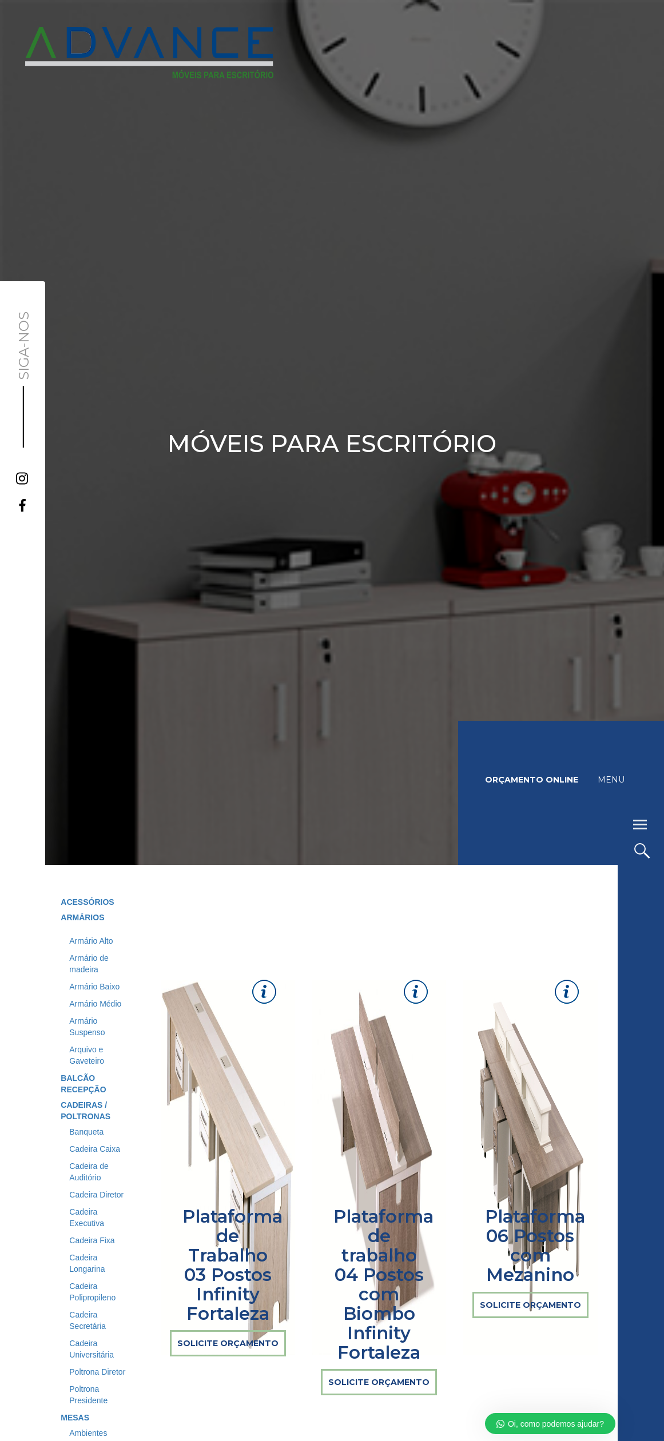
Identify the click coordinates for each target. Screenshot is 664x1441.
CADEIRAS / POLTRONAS (85, 1110)
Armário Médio (95, 1003)
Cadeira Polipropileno (92, 1292)
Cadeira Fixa (91, 1240)
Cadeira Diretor (96, 1194)
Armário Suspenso (87, 1026)
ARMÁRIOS (82, 917)
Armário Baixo (94, 986)
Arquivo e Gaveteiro (86, 1055)
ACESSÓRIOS (87, 902)
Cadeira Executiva (86, 1217)
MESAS (75, 1417)
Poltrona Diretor (97, 1371)
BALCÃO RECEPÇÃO (83, 1083)
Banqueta (86, 1131)
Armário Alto (91, 940)
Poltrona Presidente (88, 1394)
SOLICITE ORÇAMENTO (228, 1343)
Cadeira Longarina (87, 1263)
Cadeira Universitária (91, 1349)
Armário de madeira (88, 963)
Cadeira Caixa (94, 1148)
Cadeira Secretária (87, 1320)
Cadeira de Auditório (89, 1171)
